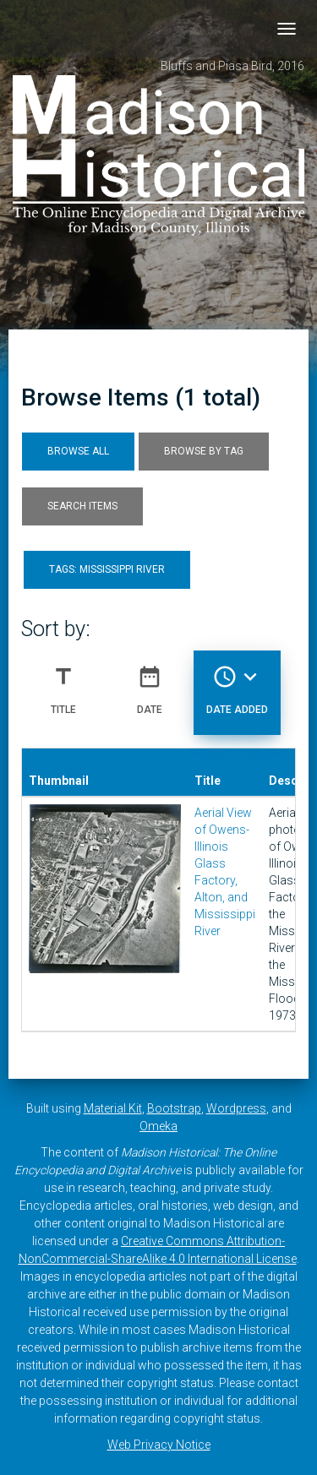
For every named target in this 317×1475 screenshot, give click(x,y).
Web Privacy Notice (158, 1444)
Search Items (82, 506)
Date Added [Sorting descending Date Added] (237, 683)
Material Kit (113, 1108)
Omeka (158, 1126)
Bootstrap (174, 1108)
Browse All (78, 451)
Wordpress (236, 1108)
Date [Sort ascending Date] (149, 683)
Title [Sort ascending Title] (63, 683)
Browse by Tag (203, 451)
